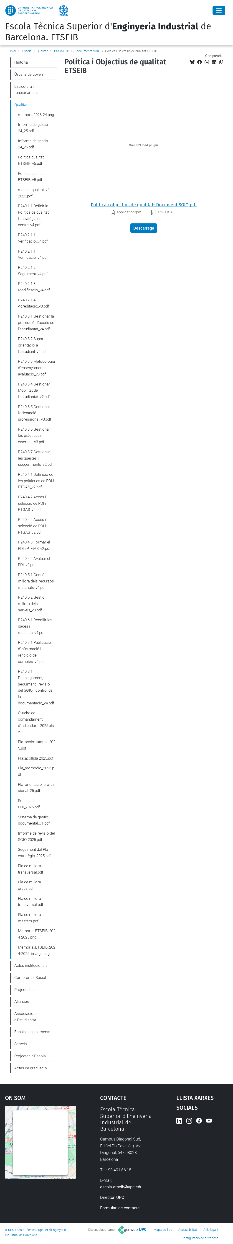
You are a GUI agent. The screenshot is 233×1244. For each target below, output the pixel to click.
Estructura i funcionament (26, 89)
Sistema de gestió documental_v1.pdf (34, 820)
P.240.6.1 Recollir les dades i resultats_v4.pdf (35, 626)
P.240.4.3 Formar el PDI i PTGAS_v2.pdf (34, 545)
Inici (13, 51)
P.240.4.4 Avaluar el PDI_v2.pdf (34, 561)
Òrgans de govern (29, 74)
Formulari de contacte (120, 1207)
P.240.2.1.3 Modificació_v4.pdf (34, 286)
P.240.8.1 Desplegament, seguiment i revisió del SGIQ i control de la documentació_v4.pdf (36, 687)
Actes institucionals (31, 965)
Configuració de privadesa (200, 1238)
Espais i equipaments (32, 1031)
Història (21, 62)
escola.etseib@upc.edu (121, 1187)
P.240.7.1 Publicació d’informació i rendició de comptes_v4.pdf (34, 652)
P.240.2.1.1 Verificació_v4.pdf (33, 238)
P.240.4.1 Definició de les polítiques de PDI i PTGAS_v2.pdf (36, 480)
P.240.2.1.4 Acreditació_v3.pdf (33, 303)
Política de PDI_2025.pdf (29, 803)
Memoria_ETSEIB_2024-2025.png (36, 933)
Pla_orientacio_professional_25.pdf (36, 787)
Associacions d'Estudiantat (26, 1016)
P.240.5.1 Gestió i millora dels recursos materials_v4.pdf (36, 581)
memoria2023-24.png (36, 114)
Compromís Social (30, 977)
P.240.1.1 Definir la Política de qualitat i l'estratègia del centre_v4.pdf (34, 215)
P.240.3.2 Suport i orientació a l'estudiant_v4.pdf (32, 345)
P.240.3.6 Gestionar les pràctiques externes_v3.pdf (34, 435)
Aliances (21, 1001)
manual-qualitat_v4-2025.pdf (34, 192)
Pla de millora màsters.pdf (29, 917)
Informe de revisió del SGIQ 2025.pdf (36, 836)
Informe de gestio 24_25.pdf (33, 127)
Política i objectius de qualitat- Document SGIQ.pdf (144, 204)
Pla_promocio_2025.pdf (36, 771)
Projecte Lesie (26, 989)
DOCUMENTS (62, 51)
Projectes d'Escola (30, 1056)
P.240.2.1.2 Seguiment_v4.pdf (33, 270)
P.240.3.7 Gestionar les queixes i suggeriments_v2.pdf (35, 458)
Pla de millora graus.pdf (29, 885)
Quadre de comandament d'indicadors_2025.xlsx (36, 722)
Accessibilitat (187, 1229)
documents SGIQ (88, 51)
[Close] (219, 10)
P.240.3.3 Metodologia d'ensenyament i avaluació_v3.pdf (36, 367)
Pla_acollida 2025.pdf (35, 758)
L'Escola (26, 51)
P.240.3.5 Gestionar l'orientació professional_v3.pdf (34, 413)
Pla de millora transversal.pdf (30, 869)
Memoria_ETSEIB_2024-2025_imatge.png (36, 950)
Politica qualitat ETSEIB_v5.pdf (31, 160)
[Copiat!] (221, 62)
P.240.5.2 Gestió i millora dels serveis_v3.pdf (32, 603)
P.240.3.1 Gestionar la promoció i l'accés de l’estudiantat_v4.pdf (36, 322)
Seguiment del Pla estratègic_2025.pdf (34, 852)
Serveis (20, 1044)
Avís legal (210, 1229)
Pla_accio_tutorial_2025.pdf (36, 745)
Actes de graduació (30, 1068)
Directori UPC (112, 1197)
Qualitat (42, 51)
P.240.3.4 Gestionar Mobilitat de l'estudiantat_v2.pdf (34, 390)
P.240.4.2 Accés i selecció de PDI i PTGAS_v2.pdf (32, 503)
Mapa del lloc (163, 1229)
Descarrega (143, 228)
